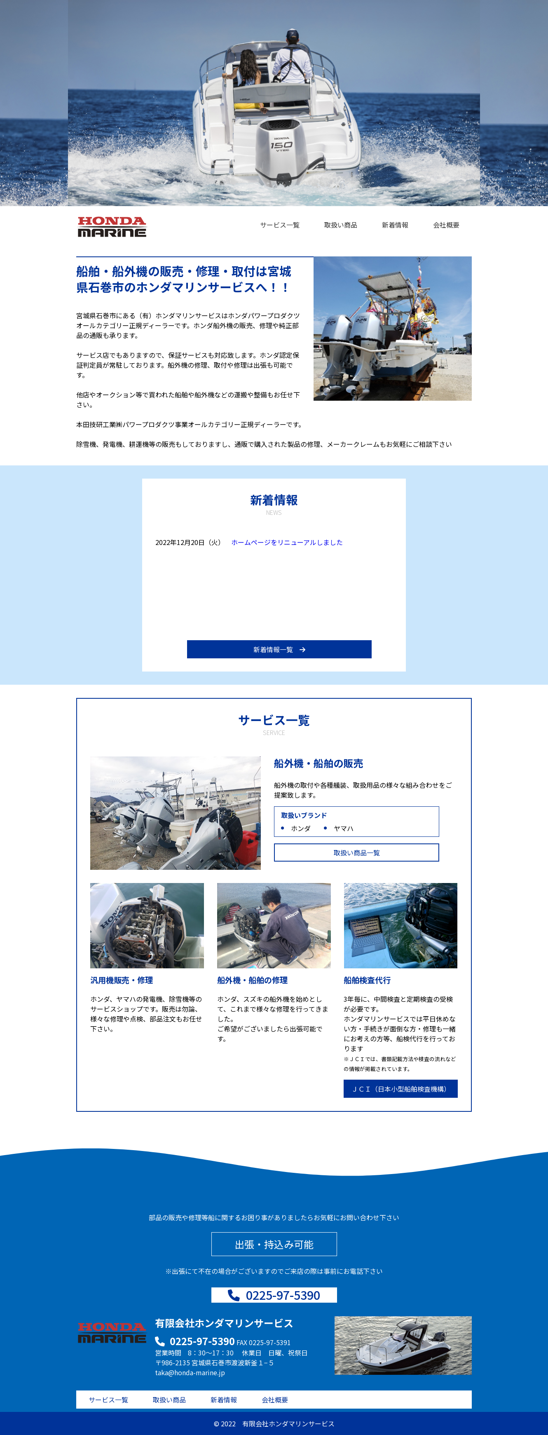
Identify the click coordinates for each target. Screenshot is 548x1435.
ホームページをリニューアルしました (287, 542)
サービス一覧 (280, 225)
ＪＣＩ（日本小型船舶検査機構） (400, 1089)
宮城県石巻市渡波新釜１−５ (233, 1362)
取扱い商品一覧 (357, 852)
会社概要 (446, 225)
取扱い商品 (340, 225)
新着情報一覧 (279, 649)
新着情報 (395, 225)
